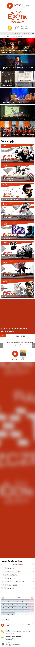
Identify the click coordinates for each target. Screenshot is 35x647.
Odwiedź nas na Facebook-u (15, 33)
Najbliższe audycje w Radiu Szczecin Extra (14, 330)
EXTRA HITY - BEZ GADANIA (17, 581)
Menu (32, 33)
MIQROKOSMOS (17, 585)
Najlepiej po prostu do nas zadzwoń (13, 33)
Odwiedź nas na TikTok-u (22, 33)
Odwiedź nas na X (18, 33)
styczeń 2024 (17, 597)
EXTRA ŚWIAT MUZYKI (17, 571)
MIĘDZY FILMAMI (17, 575)
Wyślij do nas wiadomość (27, 33)
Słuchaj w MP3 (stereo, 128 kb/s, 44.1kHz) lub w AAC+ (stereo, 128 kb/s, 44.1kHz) (19, 632)
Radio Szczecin (5, 36)
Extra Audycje (7, 141)
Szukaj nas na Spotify (24, 33)
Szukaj (29, 33)
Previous (1, 345)
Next (33, 345)
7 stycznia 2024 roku (17, 564)
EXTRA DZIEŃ (17, 578)
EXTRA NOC (17, 568)
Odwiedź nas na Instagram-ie (20, 33)
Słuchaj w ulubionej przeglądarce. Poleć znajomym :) (19, 625)
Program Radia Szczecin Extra (17, 36)
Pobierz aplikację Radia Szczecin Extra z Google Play (14, 638)
